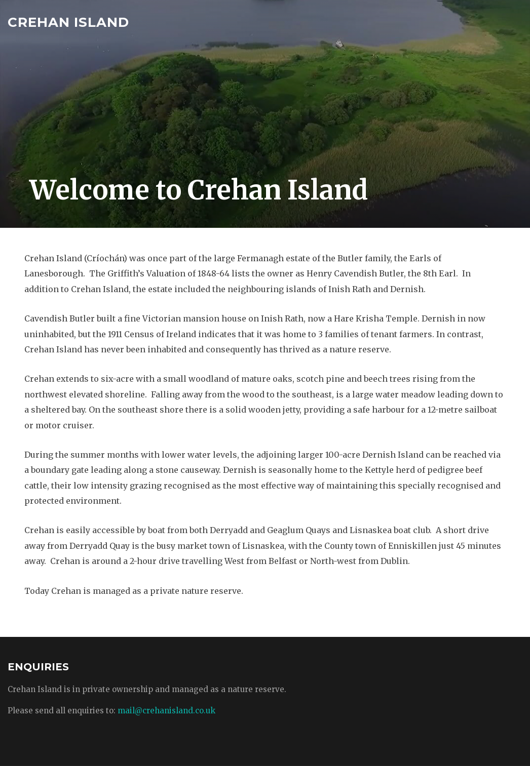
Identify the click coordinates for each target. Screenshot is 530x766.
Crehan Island (68, 22)
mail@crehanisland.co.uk (166, 710)
